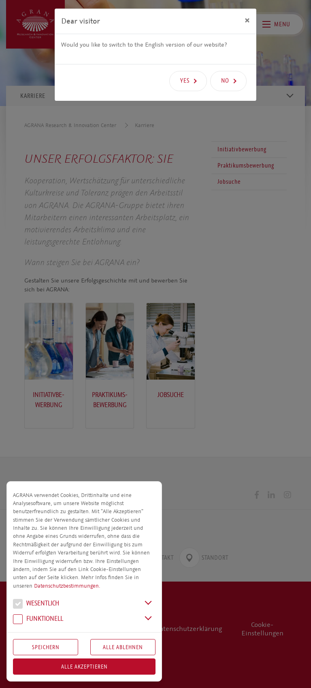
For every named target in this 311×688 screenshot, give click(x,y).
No (225, 67)
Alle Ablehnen (123, 647)
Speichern (46, 647)
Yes (185, 67)
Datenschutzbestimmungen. (67, 586)
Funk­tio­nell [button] (38, 619)
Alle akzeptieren (84, 666)
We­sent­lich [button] (36, 604)
